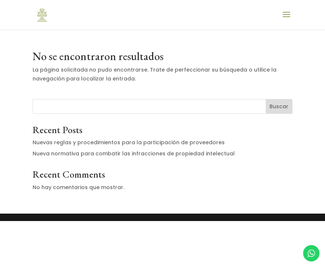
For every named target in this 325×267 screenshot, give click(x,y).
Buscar (278, 106)
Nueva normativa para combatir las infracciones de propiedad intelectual (134, 153)
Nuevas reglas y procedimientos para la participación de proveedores (129, 142)
